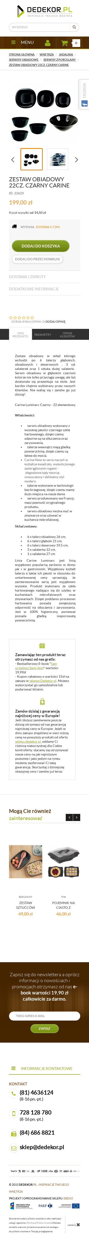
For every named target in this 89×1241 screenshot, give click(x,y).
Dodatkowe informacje (34, 289)
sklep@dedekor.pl (42, 1147)
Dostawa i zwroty (27, 277)
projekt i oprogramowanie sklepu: (41, 1198)
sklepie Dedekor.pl (42, 681)
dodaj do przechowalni (37, 259)
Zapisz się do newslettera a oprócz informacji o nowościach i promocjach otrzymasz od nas (45, 987)
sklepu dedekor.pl (28, 741)
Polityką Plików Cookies (40, 1223)
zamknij (74, 1224)
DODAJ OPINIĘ (56, 321)
